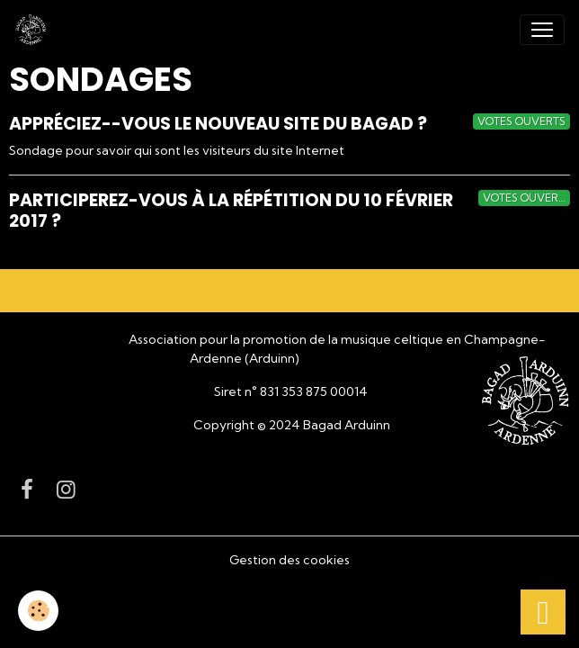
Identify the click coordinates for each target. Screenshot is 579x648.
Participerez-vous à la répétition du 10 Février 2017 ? (231, 210)
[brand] (34, 29)
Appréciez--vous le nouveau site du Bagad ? (218, 123)
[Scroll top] (543, 612)
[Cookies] (38, 610)
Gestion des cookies (289, 560)
